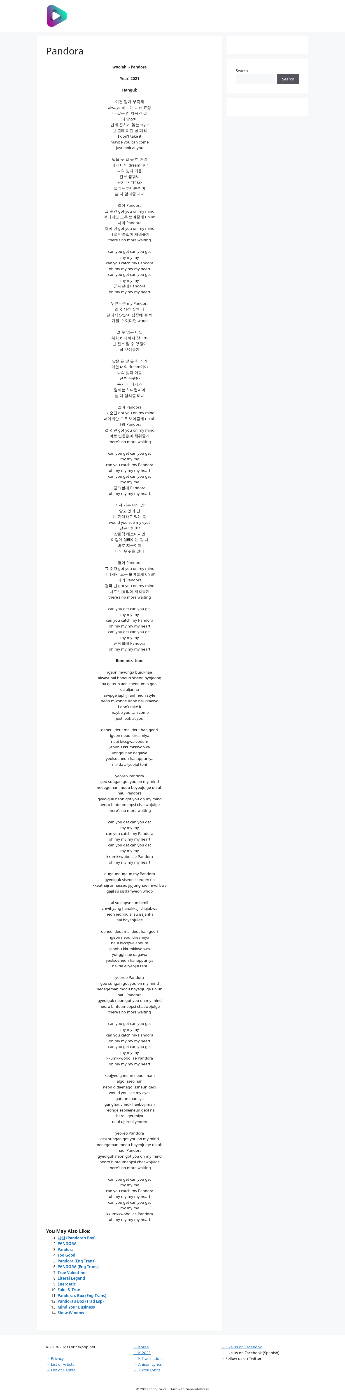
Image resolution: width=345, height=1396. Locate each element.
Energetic (67, 1284)
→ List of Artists (60, 1364)
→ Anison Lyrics (147, 1364)
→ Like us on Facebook (241, 1346)
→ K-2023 (142, 1352)
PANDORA (67, 1243)
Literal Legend (71, 1278)
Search (242, 70)
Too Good (66, 1255)
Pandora (66, 1249)
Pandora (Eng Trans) (77, 1261)
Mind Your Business (76, 1307)
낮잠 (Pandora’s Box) (77, 1238)
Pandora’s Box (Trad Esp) (81, 1301)
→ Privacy (55, 1358)
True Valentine (71, 1272)
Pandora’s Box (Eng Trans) (82, 1295)
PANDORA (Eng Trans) (78, 1266)
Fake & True (69, 1289)
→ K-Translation (147, 1358)
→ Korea (141, 1346)
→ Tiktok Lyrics (147, 1369)
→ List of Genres (61, 1369)
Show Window (71, 1312)
